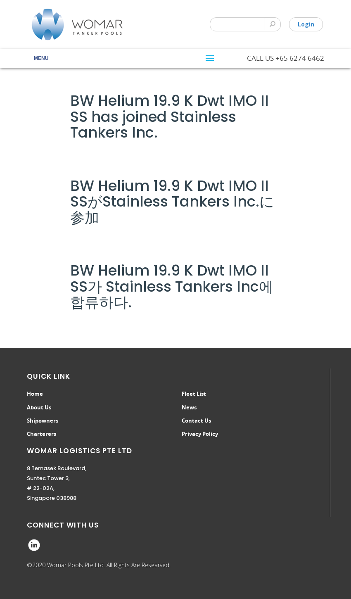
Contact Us (196, 420)
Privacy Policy (200, 433)
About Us (39, 407)
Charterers (41, 433)
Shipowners (42, 420)
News (189, 407)
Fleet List (194, 393)
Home (35, 393)
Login (306, 24)
